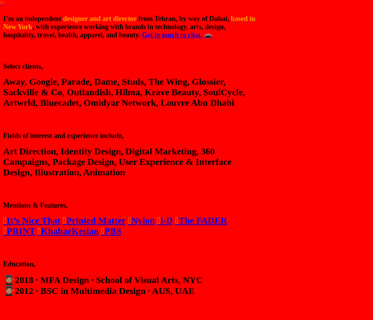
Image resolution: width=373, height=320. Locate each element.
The (185, 220)
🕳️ (207, 35)
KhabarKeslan (68, 231)
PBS (111, 231)
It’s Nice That (33, 220)
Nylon (141, 220)
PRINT (19, 231)
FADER (211, 220)
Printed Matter (94, 220)
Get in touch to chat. (172, 35)
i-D (165, 220)
